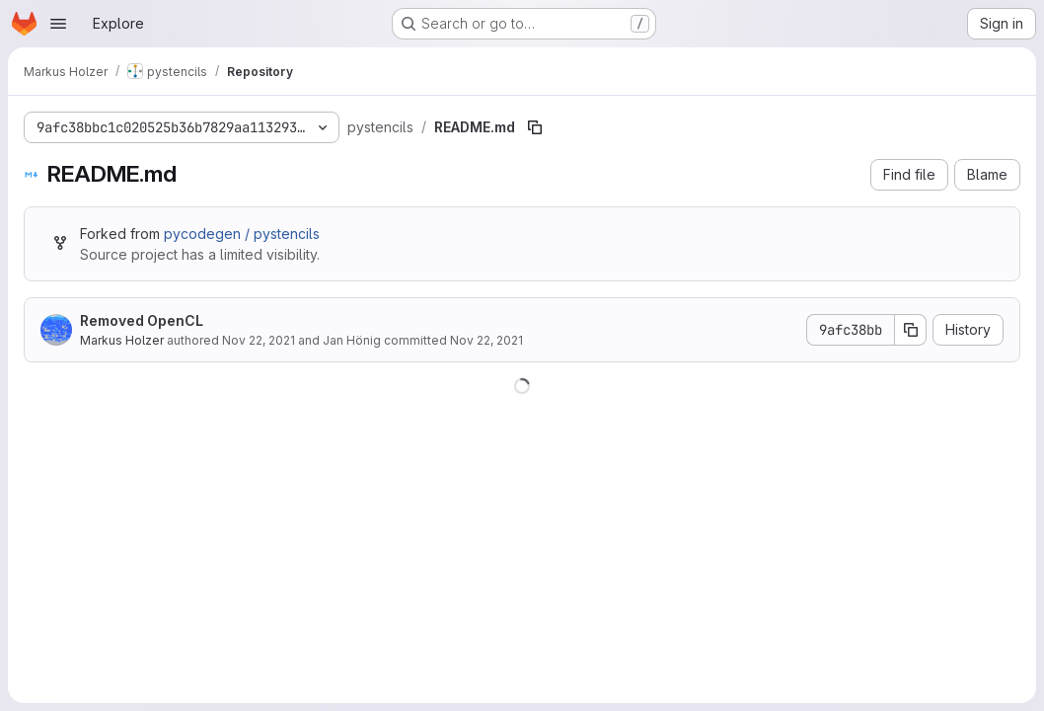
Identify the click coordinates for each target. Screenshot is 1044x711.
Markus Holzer (122, 340)
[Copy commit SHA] (911, 330)
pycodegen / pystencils (242, 233)
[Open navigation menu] (58, 24)
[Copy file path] (535, 127)
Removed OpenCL (141, 320)
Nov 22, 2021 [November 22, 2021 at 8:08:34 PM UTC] (258, 340)
